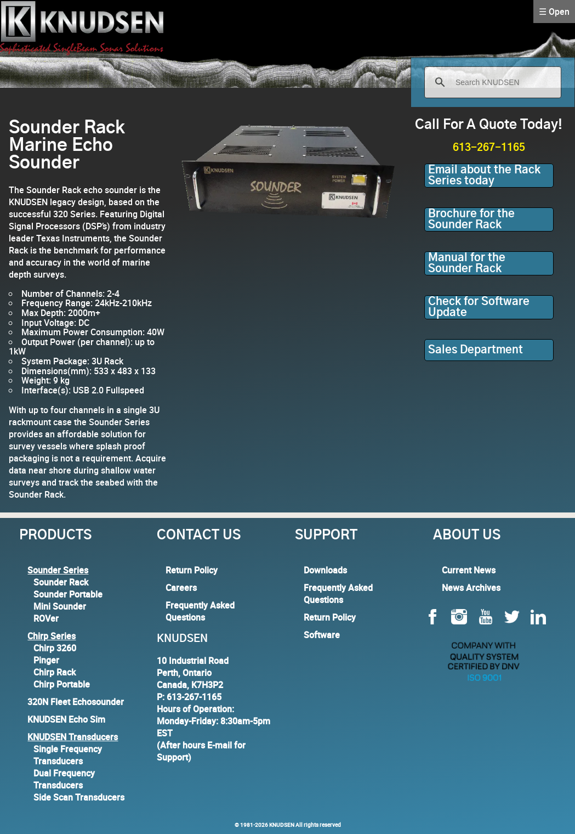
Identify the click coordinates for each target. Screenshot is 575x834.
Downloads (325, 570)
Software (322, 635)
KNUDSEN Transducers (72, 737)
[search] (491, 82)
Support (326, 535)
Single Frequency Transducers (67, 755)
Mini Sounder (59, 606)
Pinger (46, 660)
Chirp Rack (54, 672)
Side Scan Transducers (78, 797)
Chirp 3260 (54, 648)
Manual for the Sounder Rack (466, 263)
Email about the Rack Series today (484, 176)
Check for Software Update (479, 307)
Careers (181, 588)
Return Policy (192, 570)
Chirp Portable (61, 684)
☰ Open (554, 11)
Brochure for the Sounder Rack (471, 219)
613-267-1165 (489, 148)
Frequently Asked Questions (200, 611)
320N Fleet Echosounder (75, 702)
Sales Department (475, 350)
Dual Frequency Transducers (64, 779)
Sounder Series (57, 570)
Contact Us (199, 535)
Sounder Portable (68, 594)
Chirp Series (51, 636)
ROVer (46, 618)
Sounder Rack (60, 582)
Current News (469, 570)
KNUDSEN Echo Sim (66, 719)
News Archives (471, 588)
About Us (466, 535)
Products (55, 535)
